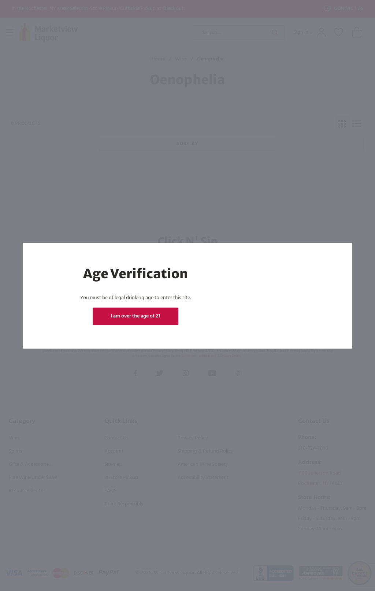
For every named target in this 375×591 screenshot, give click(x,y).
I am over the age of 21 (135, 316)
